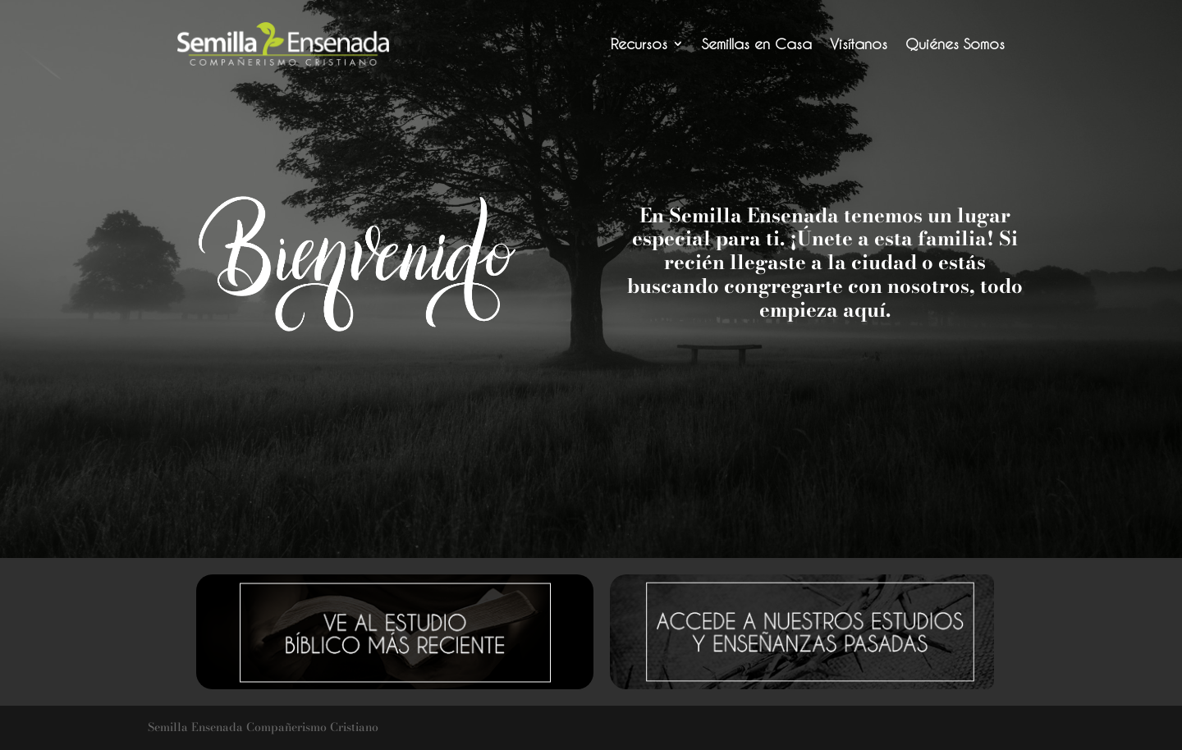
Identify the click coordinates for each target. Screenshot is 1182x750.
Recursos (639, 43)
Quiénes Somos (955, 43)
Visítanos (858, 43)
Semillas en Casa (757, 43)
